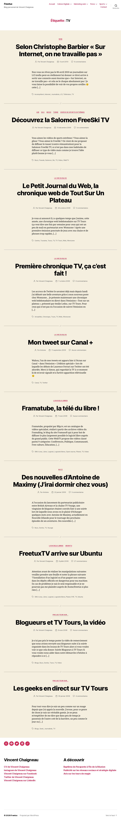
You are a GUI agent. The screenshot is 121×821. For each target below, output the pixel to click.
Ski (53, 160)
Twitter (45, 383)
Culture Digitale (63, 4)
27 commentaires (80, 561)
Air (37, 112)
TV (73, 94)
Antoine (43, 350)
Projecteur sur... (60, 615)
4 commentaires (81, 696)
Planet (78, 452)
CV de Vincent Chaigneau (16, 767)
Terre (55, 112)
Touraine (43, 241)
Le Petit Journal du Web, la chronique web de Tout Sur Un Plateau (60, 193)
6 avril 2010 (64, 62)
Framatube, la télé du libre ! (60, 408)
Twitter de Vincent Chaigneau (19, 777)
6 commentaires (80, 62)
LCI (61, 94)
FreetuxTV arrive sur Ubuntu (60, 553)
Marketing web (80, 4)
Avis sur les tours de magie (77, 773)
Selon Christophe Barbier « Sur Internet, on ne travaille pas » (60, 50)
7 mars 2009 (62, 416)
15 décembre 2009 (64, 128)
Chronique (46, 317)
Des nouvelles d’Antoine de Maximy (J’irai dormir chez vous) (60, 480)
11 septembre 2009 (58, 350)
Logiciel (51, 452)
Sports (102, 4)
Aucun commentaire (79, 350)
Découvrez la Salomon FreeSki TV (60, 120)
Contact (103, 7)
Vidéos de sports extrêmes (72, 112)
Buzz (36, 160)
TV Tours (59, 241)
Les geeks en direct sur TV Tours (60, 688)
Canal (37, 383)
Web (60, 39)
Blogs (37, 663)
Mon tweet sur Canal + (60, 342)
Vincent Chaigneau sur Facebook (20, 773)
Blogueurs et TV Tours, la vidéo (60, 622)
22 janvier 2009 (60, 492)
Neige (49, 112)
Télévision (67, 94)
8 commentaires (81, 281)
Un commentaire (83, 128)
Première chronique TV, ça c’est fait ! (60, 269)
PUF (72, 597)
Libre (45, 452)
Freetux (8, 4)
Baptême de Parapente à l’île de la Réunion (84, 767)
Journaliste (55, 94)
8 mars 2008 (62, 630)
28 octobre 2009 (64, 208)
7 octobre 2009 (64, 281)
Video (60, 160)
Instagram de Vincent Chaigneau (20, 770)
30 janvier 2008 (64, 696)
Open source (70, 452)
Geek (42, 729)
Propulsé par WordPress (29, 815)
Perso (92, 4)
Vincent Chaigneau (47, 62)
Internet (47, 94)
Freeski (41, 160)
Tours (50, 241)
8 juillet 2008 (63, 561)
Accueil (52, 4)
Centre (37, 241)
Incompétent (39, 94)
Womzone (71, 241)
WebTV (66, 160)
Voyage (50, 528)
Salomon (48, 160)
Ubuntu (68, 546)
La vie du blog (60, 178)
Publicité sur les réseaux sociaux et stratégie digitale (90, 770)
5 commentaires (82, 208)
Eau (43, 112)
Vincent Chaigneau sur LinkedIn (19, 780)
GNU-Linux (38, 452)
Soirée (41, 528)
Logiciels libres (60, 401)
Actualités (38, 317)
